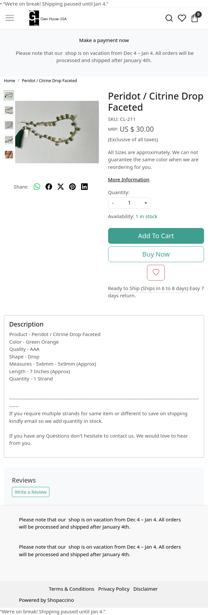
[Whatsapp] (37, 186)
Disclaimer (146, 588)
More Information (129, 179)
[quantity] (129, 203)
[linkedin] (84, 186)
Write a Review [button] (30, 492)
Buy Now (156, 254)
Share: (21, 186)
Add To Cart (156, 235)
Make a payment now (104, 40)
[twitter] (61, 186)
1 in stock (146, 216)
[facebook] (49, 186)
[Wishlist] (181, 18)
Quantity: (119, 192)
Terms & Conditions (71, 588)
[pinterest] (72, 186)
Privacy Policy (114, 588)
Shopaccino (60, 600)
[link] (169, 18)
